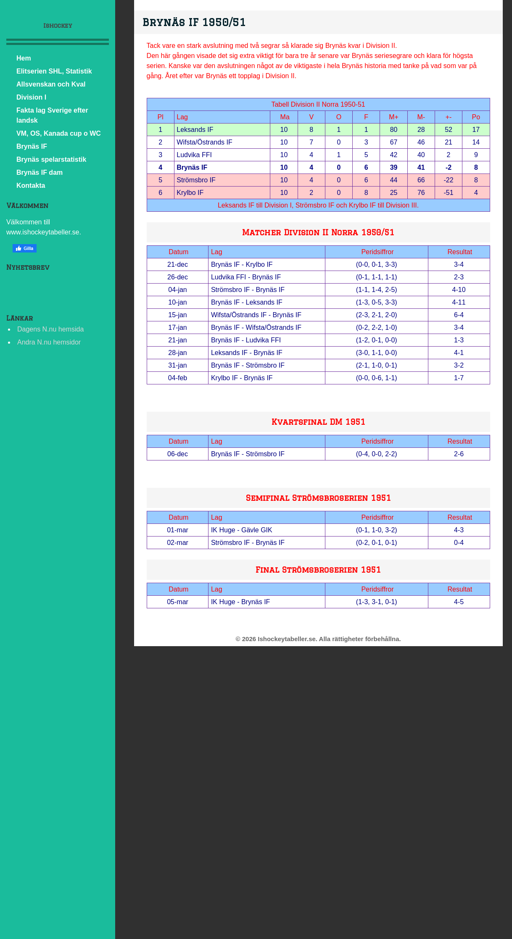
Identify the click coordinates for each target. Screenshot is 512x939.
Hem (23, 58)
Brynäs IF (31, 146)
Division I (31, 97)
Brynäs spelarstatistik (51, 159)
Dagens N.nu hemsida (50, 329)
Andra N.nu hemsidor (49, 342)
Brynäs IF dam (39, 172)
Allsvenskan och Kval (51, 84)
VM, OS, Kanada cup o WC (58, 133)
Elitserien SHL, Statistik (54, 71)
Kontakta (30, 185)
